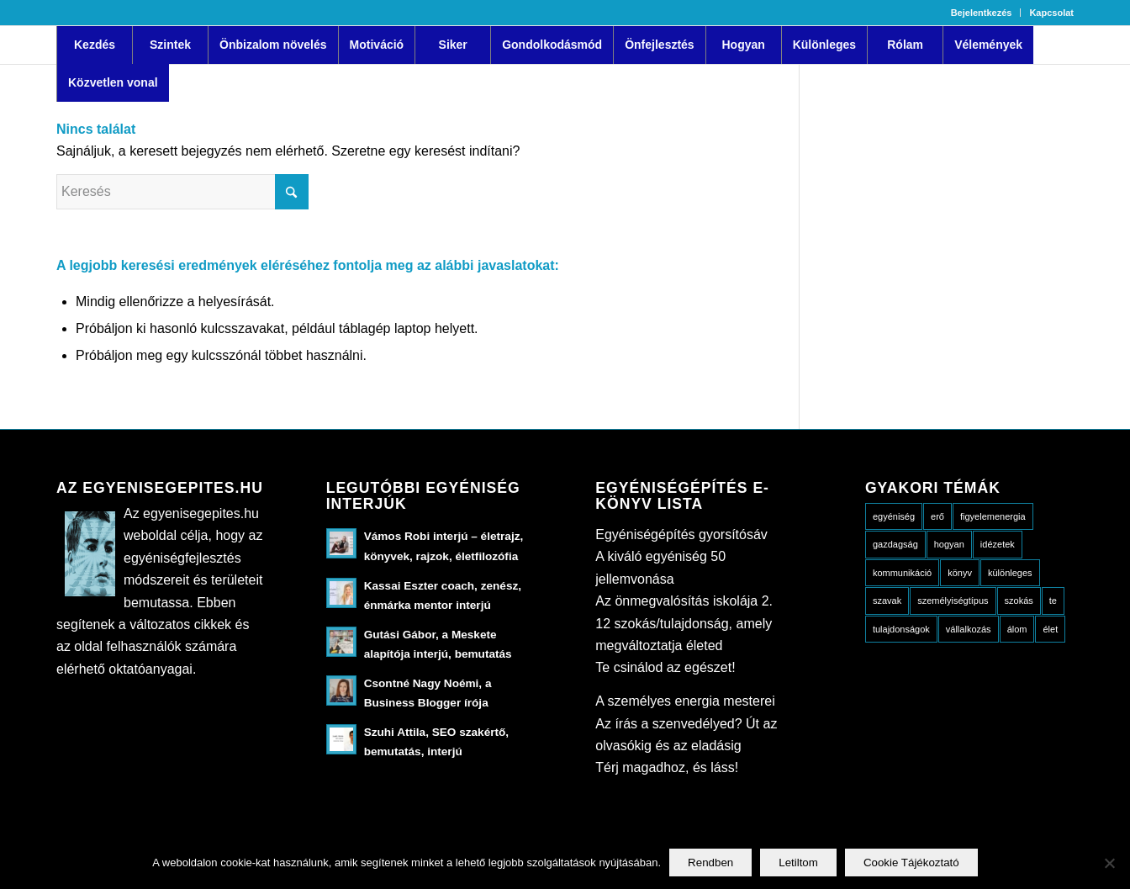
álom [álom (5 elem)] (1017, 629)
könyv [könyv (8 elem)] (960, 573)
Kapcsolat (1051, 13)
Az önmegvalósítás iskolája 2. (684, 601)
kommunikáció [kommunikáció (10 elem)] (902, 573)
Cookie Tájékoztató (911, 862)
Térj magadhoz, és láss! (666, 767)
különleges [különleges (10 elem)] (1010, 573)
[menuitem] (982, 12)
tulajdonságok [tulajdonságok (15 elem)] (901, 629)
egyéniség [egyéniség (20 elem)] (894, 516)
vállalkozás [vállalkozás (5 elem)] (968, 629)
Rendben (710, 862)
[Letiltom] (1109, 863)
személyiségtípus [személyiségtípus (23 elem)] (952, 600)
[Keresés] (182, 191)
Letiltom (798, 862)
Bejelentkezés (981, 13)
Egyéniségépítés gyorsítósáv (681, 534)
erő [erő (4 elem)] (937, 516)
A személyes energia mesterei (684, 701)
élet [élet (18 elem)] (1050, 629)
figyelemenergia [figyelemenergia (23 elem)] (993, 516)
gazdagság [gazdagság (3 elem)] (895, 544)
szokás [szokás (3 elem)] (1019, 600)
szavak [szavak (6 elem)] (887, 600)
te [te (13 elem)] (1053, 600)
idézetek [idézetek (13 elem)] (997, 544)
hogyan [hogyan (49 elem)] (949, 544)
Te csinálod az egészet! (665, 667)
